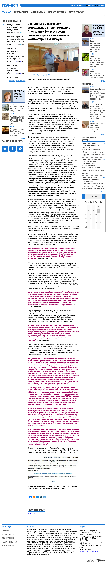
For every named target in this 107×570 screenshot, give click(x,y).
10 (86, 215)
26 (91, 223)
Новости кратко (57, 12)
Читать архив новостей (17, 81)
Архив (23, 138)
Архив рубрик (76, 12)
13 (93, 215)
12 (91, 215)
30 (101, 223)
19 (91, 219)
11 (88, 215)
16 (101, 215)
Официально (38, 12)
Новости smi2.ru (33, 514)
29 (98, 223)
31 (86, 227)
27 (93, 223)
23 (101, 219)
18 (88, 219)
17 (86, 219)
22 (98, 219)
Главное (6, 12)
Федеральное (21, 12)
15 (98, 215)
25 (88, 223)
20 (93, 219)
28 (96, 223)
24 (86, 223)
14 (96, 215)
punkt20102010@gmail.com (88, 551)
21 (96, 219)
